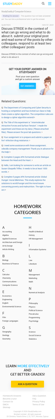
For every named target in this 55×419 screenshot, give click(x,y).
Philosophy (33, 303)
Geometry (6, 339)
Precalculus (34, 314)
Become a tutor (10, 399)
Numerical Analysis (37, 292)
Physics (32, 307)
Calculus (6, 274)
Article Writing (8, 249)
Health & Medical (36, 231)
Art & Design (7, 246)
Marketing (33, 278)
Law (30, 260)
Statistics (33, 339)
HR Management (36, 239)
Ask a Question (27, 384)
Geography (6, 332)
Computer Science (10, 285)
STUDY (12, 4)
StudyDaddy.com (35, 411)
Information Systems (37, 249)
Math (31, 282)
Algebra (5, 235)
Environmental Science (11, 306)
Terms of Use (38, 404)
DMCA (6, 404)
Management (34, 275)
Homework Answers (12, 396)
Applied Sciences (9, 239)
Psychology (33, 321)
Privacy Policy (38, 401)
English (5, 303)
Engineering (7, 299)
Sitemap (6, 407)
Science (32, 332)
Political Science (36, 310)
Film (4, 317)
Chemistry (6, 278)
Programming (34, 317)
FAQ (34, 399)
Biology (5, 260)
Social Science (35, 335)
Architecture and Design (12, 242)
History (32, 235)
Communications (9, 281)
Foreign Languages (10, 321)
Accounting (7, 231)
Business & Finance (10, 264)
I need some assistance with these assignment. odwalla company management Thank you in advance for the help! (27, 148)
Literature (33, 264)
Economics (7, 296)
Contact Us (8, 401)
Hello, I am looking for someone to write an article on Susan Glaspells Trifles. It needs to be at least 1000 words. (26, 168)
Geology (5, 335)
